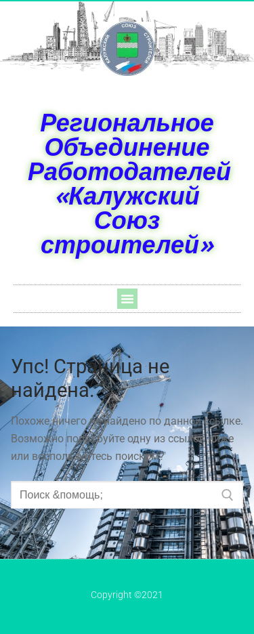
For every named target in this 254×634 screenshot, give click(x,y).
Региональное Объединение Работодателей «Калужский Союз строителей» (129, 183)
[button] (127, 298)
